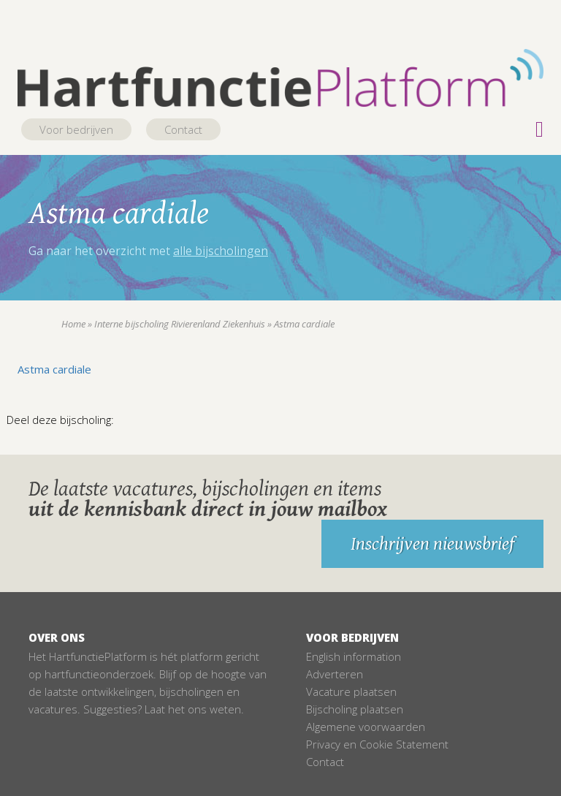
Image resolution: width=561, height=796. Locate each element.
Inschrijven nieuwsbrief (432, 544)
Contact (183, 129)
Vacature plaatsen (351, 691)
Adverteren (334, 674)
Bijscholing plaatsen (354, 709)
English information (353, 656)
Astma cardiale (54, 369)
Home (73, 323)
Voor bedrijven (76, 129)
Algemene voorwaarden (365, 726)
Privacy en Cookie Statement (377, 744)
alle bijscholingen (220, 251)
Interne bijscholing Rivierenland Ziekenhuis (179, 323)
